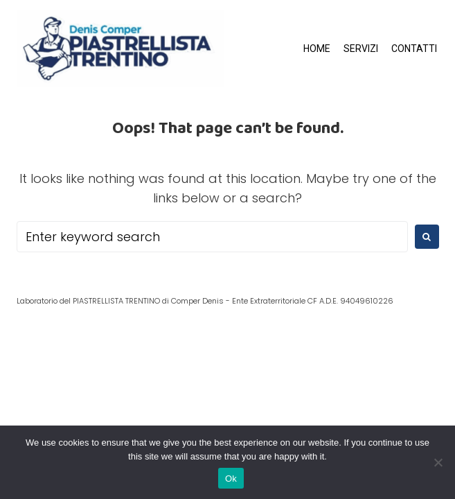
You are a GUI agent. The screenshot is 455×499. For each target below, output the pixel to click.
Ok (231, 478)
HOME (316, 48)
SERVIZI (361, 48)
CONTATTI (414, 48)
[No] (438, 462)
